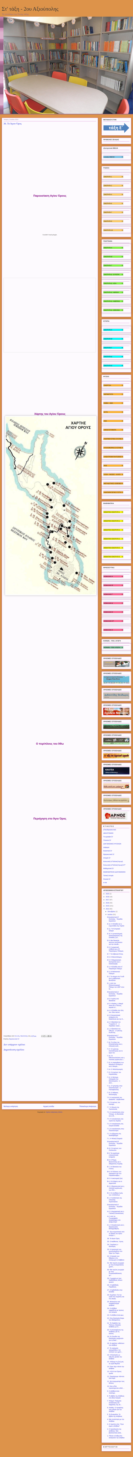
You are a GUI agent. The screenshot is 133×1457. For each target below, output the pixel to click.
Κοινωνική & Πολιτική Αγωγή (113, 861)
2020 (108, 894)
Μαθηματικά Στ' (108, 868)
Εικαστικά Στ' (107, 851)
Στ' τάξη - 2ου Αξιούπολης (30, 9)
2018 (108, 897)
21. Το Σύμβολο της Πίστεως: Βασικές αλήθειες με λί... (114, 1325)
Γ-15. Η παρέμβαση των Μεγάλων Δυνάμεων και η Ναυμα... (115, 1064)
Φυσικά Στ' (107, 879)
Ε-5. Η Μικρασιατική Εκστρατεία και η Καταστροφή (114, 962)
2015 (108, 906)
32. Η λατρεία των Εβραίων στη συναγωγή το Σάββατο (115, 1258)
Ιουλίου (110, 914)
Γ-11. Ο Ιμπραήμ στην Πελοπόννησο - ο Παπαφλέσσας (114, 1087)
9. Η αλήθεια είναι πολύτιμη (113, 1392)
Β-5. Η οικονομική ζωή (114, 1178)
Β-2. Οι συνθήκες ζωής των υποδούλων (115, 1194)
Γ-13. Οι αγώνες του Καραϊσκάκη (114, 1073)
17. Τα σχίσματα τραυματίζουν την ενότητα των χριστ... (114, 1350)
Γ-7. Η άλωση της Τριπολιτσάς (113, 1108)
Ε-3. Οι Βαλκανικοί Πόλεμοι (113, 972)
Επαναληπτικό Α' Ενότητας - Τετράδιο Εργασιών (114, 1206)
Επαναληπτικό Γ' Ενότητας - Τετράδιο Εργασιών (114, 1037)
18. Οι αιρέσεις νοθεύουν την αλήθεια (115, 1344)
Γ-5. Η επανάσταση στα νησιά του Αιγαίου (115, 1120)
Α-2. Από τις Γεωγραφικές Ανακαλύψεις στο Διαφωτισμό (113, 1219)
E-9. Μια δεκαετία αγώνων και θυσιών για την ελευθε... (114, 942)
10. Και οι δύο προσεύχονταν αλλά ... (115, 1387)
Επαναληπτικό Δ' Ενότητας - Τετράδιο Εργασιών (114, 994)
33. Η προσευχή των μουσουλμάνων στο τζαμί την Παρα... (114, 1251)
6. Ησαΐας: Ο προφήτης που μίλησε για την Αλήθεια (115, 1409)
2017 (108, 900)
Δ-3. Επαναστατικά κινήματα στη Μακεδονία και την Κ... (115, 1017)
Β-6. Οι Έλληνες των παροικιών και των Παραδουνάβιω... (114, 1173)
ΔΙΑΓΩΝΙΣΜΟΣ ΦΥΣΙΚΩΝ (112, 844)
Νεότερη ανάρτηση (11, 1106)
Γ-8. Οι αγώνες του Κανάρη (113, 1103)
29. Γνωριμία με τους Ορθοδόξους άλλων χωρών (114, 1280)
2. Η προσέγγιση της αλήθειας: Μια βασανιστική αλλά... (114, 1431)
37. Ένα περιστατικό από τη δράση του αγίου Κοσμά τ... (115, 1233)
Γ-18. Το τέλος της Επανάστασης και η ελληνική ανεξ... (114, 1044)
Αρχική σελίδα (48, 1106)
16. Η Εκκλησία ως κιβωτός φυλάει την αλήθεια (114, 1357)
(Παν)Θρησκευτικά (109, 830)
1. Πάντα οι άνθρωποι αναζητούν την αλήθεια (115, 1437)
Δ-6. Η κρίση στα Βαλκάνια (113, 999)
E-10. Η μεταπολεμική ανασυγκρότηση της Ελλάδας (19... (114, 935)
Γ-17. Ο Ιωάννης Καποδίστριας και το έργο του (115, 1051)
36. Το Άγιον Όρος (113, 1238)
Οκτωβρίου (112, 911)
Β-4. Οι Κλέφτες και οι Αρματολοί (114, 1182)
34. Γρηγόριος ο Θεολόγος (112, 1245)
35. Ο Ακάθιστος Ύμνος (115, 1241)
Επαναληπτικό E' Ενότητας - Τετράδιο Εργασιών (114, 919)
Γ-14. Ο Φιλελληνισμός (115, 1069)
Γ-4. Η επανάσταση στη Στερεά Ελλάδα (115, 1125)
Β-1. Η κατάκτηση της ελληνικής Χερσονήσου (114, 1200)
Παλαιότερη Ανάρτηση (87, 1106)
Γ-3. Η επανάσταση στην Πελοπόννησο (115, 1130)
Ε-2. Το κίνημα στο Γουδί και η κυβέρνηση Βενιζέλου (115, 978)
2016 (108, 903)
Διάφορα (106, 847)
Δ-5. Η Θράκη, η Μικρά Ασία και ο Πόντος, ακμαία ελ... (115, 1005)
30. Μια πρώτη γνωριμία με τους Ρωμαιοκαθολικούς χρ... (115, 1272)
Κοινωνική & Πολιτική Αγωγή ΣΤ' (114, 865)
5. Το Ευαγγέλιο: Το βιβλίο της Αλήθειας (114, 1415)
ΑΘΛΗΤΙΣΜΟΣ (108, 833)
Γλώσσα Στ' (107, 840)
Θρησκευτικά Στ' (14, 1039)
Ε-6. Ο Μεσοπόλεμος (114, 957)
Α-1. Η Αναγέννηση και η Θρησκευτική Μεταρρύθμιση (115, 1227)
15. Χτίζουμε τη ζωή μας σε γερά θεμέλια (115, 1362)
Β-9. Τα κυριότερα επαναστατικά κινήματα (113, 1155)
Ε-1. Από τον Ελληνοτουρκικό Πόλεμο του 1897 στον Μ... (115, 986)
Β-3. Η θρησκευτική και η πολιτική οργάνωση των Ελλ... (115, 1188)
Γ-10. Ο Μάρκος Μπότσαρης (112, 1093)
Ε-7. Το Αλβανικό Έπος (115, 954)
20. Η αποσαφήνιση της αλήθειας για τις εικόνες (115, 1331)
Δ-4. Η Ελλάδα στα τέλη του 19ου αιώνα (115, 1011)
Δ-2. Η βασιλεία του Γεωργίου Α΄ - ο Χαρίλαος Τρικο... (114, 1024)
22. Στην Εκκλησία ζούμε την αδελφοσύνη (115, 1319)
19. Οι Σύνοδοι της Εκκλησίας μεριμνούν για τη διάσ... (115, 1338)
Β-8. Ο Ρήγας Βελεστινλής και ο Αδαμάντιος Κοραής (114, 1162)
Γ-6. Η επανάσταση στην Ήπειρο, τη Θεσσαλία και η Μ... (115, 1114)
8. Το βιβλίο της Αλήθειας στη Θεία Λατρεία (115, 1397)
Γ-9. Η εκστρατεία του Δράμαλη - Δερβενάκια (115, 1098)
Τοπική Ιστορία (108, 875)
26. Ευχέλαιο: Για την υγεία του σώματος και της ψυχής (115, 1297)
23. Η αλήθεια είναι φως (115, 1315)
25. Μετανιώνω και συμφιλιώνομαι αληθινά (113, 1303)
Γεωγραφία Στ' (108, 837)
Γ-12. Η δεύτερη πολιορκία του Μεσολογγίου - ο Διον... (113, 1080)
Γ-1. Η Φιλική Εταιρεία (114, 1138)
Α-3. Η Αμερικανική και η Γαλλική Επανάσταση (115, 1212)
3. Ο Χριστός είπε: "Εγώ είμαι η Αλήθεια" (115, 1425)
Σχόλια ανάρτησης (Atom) (54, 1112)
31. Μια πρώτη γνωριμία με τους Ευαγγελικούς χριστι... (115, 1265)
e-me (105, 882)
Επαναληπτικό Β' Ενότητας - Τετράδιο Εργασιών (114, 1143)
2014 (108, 909)
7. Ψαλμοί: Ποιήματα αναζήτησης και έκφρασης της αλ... (114, 1403)
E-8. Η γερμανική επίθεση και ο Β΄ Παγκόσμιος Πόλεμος (115, 949)
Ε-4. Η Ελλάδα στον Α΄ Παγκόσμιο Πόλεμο (115, 968)
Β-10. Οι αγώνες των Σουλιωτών (114, 1149)
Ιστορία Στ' (107, 858)
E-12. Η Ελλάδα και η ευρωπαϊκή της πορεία (115, 925)
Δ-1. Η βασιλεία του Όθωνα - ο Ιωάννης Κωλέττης (114, 1030)
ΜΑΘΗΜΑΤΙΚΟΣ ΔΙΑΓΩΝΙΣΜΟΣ (114, 872)
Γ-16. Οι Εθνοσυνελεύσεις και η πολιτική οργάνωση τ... (115, 1057)
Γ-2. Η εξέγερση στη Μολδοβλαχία (114, 1134)
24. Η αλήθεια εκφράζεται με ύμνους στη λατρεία (115, 1310)
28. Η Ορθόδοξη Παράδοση (112, 1286)
